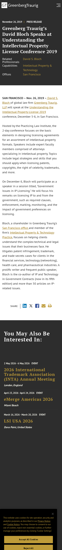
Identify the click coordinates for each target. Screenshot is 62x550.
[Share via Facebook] (37, 306)
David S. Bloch (32, 59)
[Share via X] (31, 306)
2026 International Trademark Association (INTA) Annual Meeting (29, 376)
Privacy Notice (44, 523)
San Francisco (32, 74)
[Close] (53, 516)
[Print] (50, 306)
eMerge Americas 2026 (28, 400)
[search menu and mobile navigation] (59, 5)
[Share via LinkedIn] (25, 306)
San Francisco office (15, 228)
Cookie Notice (13, 526)
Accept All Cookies (28, 542)
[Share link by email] (43, 306)
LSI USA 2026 (18, 422)
